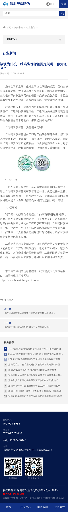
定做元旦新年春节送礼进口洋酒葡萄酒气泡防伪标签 (34, 379)
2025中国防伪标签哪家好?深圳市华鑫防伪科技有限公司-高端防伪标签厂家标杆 (36, 373)
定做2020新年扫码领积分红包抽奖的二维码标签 (32, 384)
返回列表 (7, 314)
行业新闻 (30, 42)
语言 (50, 4)
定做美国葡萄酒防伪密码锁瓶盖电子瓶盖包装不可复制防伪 (36, 389)
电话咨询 (42, 507)
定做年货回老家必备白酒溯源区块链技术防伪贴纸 (33, 394)
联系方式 (59, 507)
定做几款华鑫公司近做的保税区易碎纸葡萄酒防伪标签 (35, 410)
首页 (7, 41)
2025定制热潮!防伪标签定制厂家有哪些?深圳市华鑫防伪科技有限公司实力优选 (36, 368)
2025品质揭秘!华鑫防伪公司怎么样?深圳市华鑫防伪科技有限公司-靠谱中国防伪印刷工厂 (36, 363)
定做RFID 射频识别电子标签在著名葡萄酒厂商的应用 (34, 405)
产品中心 (25, 507)
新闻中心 (18, 42)
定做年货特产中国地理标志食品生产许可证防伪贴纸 (34, 400)
